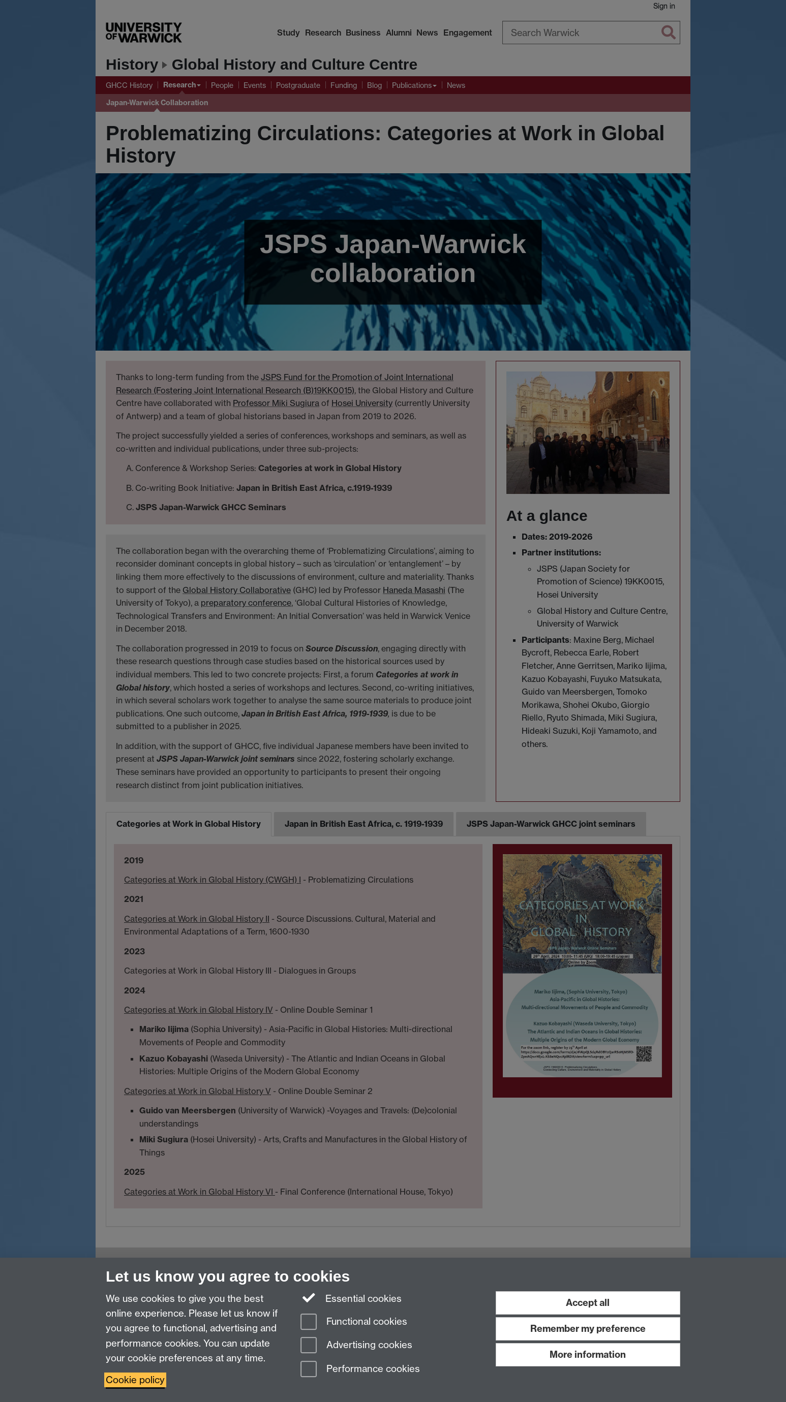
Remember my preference (588, 1328)
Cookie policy (135, 1380)
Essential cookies (351, 1297)
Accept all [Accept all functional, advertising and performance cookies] (588, 1302)
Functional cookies (353, 1322)
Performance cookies (360, 1369)
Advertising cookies (356, 1345)
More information (588, 1354)
